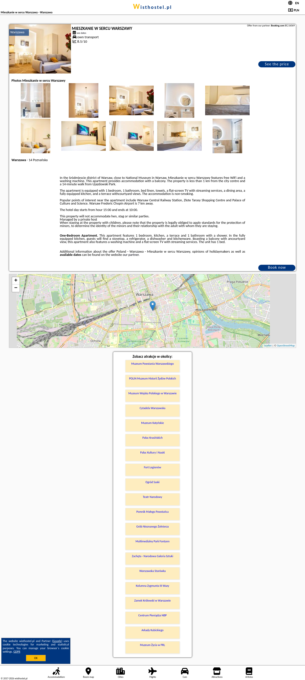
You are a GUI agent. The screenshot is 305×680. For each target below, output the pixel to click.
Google (57, 641)
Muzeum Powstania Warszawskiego (152, 363)
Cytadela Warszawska (152, 408)
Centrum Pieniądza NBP (152, 615)
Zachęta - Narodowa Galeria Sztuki (152, 556)
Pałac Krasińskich (152, 437)
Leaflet (268, 345)
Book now (277, 267)
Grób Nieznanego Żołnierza (152, 526)
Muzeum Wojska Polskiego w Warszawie (152, 393)
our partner (130, 255)
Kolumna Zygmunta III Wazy (152, 585)
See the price (277, 64)
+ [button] (15, 280)
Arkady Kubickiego (152, 630)
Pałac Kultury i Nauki (152, 452)
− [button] (15, 288)
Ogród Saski (152, 482)
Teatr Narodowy (152, 497)
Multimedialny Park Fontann (152, 541)
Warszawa (17, 32)
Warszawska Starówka (152, 571)
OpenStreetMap (286, 345)
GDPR (16, 651)
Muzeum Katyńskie (152, 423)
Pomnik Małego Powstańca (152, 511)
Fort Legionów (152, 467)
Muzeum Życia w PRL (152, 645)
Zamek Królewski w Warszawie (152, 600)
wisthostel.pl (152, 7)
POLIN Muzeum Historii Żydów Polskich (152, 378)
